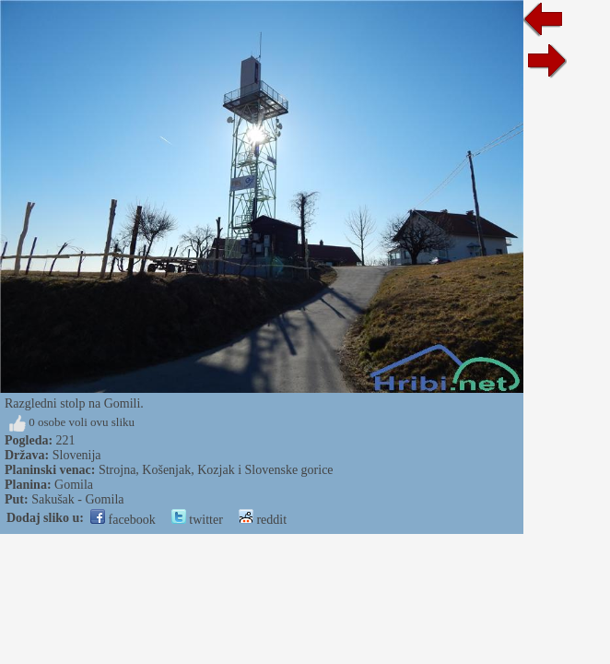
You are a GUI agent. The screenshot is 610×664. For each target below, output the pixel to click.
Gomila (73, 485)
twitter (197, 520)
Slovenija (77, 455)
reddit (263, 520)
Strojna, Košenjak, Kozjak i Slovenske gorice (216, 470)
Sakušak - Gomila (77, 499)
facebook (123, 520)
